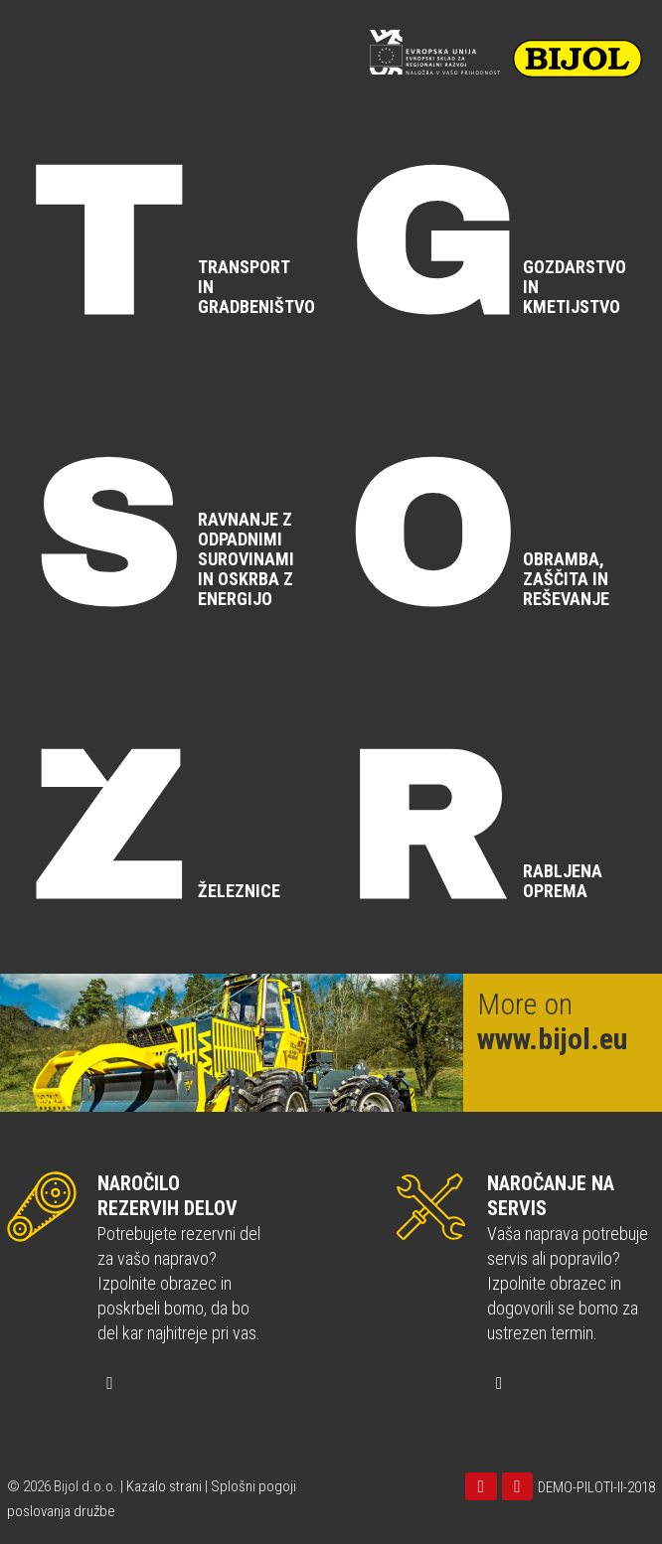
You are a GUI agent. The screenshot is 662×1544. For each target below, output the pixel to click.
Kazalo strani (164, 1486)
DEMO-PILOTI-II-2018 (596, 1487)
